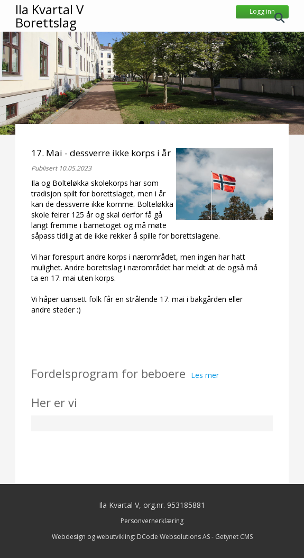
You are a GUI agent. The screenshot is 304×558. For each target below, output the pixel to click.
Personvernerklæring (152, 520)
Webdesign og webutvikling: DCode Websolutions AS (131, 536)
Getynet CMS (234, 536)
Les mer (205, 375)
